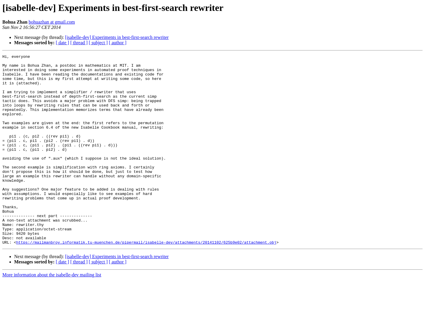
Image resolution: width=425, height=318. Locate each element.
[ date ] (62, 42)
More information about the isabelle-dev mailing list (51, 312)
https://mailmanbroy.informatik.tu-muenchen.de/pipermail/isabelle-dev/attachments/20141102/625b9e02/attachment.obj (146, 280)
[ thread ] (79, 42)
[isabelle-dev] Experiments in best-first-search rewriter (117, 37)
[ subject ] (98, 42)
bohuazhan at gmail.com (52, 21)
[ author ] (118, 42)
